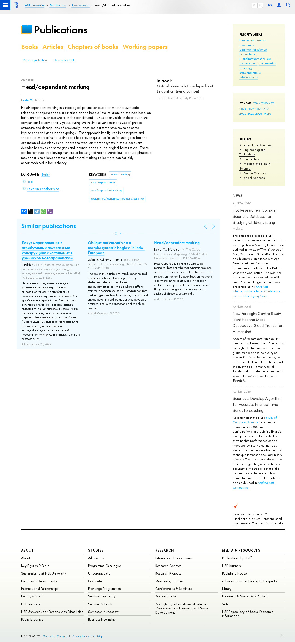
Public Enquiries (32, 619)
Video (226, 604)
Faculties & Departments (39, 581)
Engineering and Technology (252, 152)
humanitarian (248, 54)
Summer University (101, 596)
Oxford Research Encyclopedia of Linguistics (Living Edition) (185, 89)
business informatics (252, 40)
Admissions (96, 558)
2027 (256, 103)
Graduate (95, 581)
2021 (266, 109)
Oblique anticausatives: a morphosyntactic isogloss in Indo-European (116, 247)
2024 (242, 109)
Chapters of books (93, 47)
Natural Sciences (255, 173)
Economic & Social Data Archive (245, 596)
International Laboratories (174, 558)
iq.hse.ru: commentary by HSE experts (249, 581)
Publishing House (234, 573)
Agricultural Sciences (257, 145)
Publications (60, 30)
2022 (258, 109)
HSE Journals (231, 566)
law (268, 59)
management (248, 63)
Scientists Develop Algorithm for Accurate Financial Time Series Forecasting (257, 404)
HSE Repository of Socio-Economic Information (247, 613)
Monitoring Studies (169, 581)
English (45, 174)
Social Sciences (254, 178)
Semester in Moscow (103, 611)
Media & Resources (241, 550)
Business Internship (102, 619)
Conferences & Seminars (173, 588)
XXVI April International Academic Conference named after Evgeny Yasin (256, 291)
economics (246, 45)
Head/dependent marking (177, 242)
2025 (272, 103)
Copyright (63, 636)
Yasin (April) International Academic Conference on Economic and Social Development (182, 608)
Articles (52, 47)
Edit (282, 635)
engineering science (253, 49)
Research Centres (168, 566)
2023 (251, 109)
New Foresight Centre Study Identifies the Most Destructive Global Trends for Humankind (257, 322)
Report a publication (35, 60)
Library (227, 588)
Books (29, 47)
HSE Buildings (30, 604)
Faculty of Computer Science (255, 419)
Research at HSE (64, 60)
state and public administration (250, 75)
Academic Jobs (166, 596)
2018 (258, 113)
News (237, 195)
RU (254, 5)
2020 (242, 113)
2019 (251, 113)
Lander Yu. (27, 100)
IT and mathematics (252, 59)
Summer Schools (100, 604)
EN (260, 5)
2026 (264, 103)
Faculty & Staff (32, 596)
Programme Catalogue (104, 566)
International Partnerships (39, 588)
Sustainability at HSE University (43, 573)
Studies (96, 550)
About (27, 550)
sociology (245, 68)
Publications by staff (237, 558)
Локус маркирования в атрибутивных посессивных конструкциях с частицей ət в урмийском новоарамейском (47, 250)
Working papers (145, 47)
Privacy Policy (80, 636)
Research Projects (168, 573)
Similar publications (48, 226)
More (267, 113)
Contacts (48, 636)
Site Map (97, 636)
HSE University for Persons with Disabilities (52, 611)
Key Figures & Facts (35, 566)
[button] (116, 233)
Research (164, 550)
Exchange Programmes (104, 588)
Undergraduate (99, 573)
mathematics (267, 63)
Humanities (251, 159)
